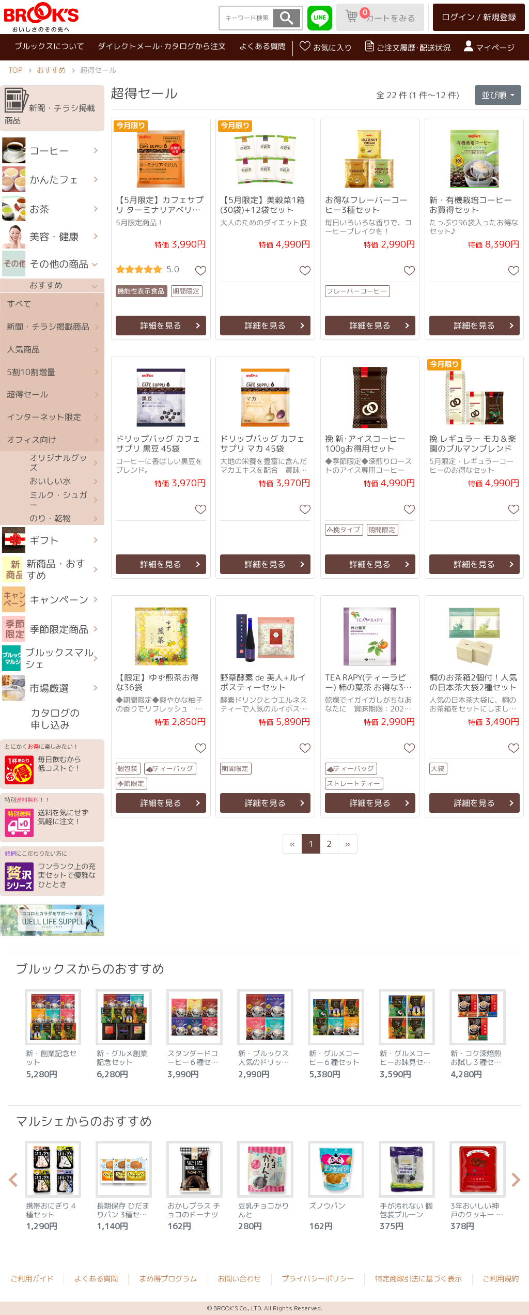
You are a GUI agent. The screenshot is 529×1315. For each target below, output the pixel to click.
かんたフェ (40, 179)
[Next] (347, 844)
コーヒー (35, 150)
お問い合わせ (239, 1279)
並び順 (494, 94)
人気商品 (23, 349)
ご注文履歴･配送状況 (407, 46)
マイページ (489, 46)
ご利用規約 (501, 1279)
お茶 (25, 209)
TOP (15, 70)
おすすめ (51, 70)
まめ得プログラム (168, 1279)
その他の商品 (45, 263)
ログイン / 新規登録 (479, 17)
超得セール (27, 394)
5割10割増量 (31, 372)
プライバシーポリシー (318, 1279)
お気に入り (326, 46)
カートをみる (380, 15)
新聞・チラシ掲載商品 (50, 107)
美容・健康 (40, 236)
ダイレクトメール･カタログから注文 (162, 46)
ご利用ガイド (32, 1279)
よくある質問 (262, 46)
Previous (13, 1182)
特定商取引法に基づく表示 (418, 1279)
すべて (19, 304)
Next (516, 1182)
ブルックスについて (49, 45)
